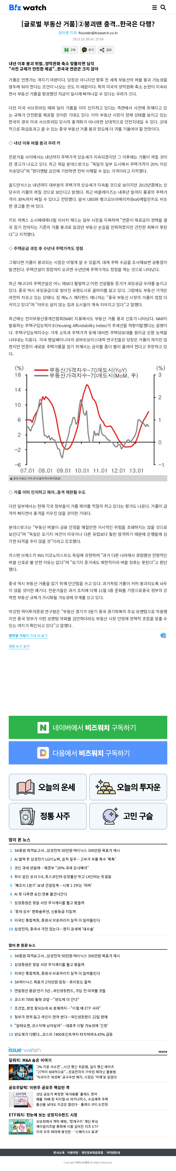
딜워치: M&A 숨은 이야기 (30, 1060)
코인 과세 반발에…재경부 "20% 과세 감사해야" (51, 868)
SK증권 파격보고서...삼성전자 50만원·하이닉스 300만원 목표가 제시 (67, 850)
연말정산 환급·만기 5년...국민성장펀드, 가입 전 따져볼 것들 (60, 990)
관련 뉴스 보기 (19, 646)
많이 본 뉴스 (19, 839)
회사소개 (58, 1152)
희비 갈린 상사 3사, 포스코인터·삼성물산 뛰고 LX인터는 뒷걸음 (62, 876)
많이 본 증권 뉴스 (22, 945)
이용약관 (72, 1152)
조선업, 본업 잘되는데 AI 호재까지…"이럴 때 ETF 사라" (57, 1008)
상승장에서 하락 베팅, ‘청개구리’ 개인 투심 (67, 1121)
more (163, 1051)
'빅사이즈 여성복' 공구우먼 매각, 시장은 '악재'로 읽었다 (76, 1077)
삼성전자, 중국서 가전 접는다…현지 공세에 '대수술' (54, 929)
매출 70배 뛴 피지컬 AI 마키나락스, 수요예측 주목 (72, 1099)
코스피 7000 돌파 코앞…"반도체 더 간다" (46, 999)
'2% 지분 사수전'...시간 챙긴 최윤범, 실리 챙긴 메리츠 (75, 1066)
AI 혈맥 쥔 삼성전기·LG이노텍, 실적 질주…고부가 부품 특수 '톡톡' (65, 859)
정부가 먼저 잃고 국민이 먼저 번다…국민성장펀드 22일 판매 (61, 1016)
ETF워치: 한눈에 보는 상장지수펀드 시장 (43, 1115)
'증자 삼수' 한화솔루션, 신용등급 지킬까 (45, 911)
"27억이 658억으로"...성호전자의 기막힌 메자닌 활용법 (76, 1071)
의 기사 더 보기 (28, 635)
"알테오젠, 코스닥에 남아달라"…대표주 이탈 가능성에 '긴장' (61, 1025)
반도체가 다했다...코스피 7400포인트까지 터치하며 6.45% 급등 (63, 1034)
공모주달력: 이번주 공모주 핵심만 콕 (39, 1087)
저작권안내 (113, 1152)
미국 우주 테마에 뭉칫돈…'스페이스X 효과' (67, 1131)
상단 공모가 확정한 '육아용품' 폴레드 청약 (66, 1094)
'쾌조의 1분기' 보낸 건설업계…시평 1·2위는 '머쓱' (53, 885)
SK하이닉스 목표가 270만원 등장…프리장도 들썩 (52, 982)
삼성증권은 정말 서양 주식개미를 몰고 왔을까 (49, 902)
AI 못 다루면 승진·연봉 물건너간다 (40, 894)
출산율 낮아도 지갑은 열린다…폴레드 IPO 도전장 (72, 1104)
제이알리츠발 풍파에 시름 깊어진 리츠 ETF (67, 1126)
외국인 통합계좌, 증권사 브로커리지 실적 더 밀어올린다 (57, 920)
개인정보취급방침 (92, 1152)
